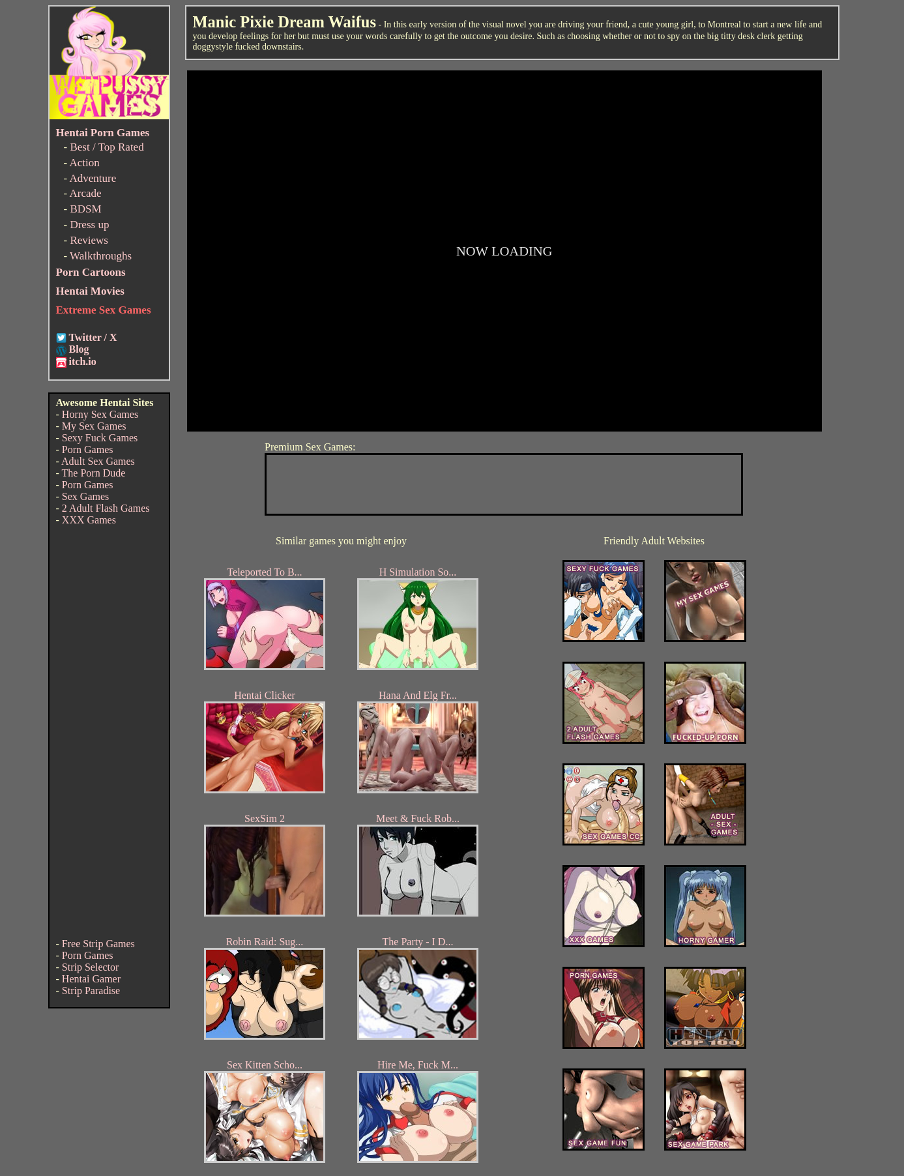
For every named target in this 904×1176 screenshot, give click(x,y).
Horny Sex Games (100, 414)
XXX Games (89, 519)
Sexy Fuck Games (100, 437)
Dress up (89, 224)
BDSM (85, 209)
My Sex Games (94, 426)
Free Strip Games (98, 943)
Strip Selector (90, 967)
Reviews (89, 240)
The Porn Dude (94, 472)
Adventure (92, 178)
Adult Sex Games (98, 461)
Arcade (85, 193)
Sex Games (85, 496)
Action (84, 162)
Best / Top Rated (106, 147)
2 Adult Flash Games (106, 508)
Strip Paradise (91, 990)
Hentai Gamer (91, 978)
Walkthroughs (101, 256)
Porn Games (87, 449)
